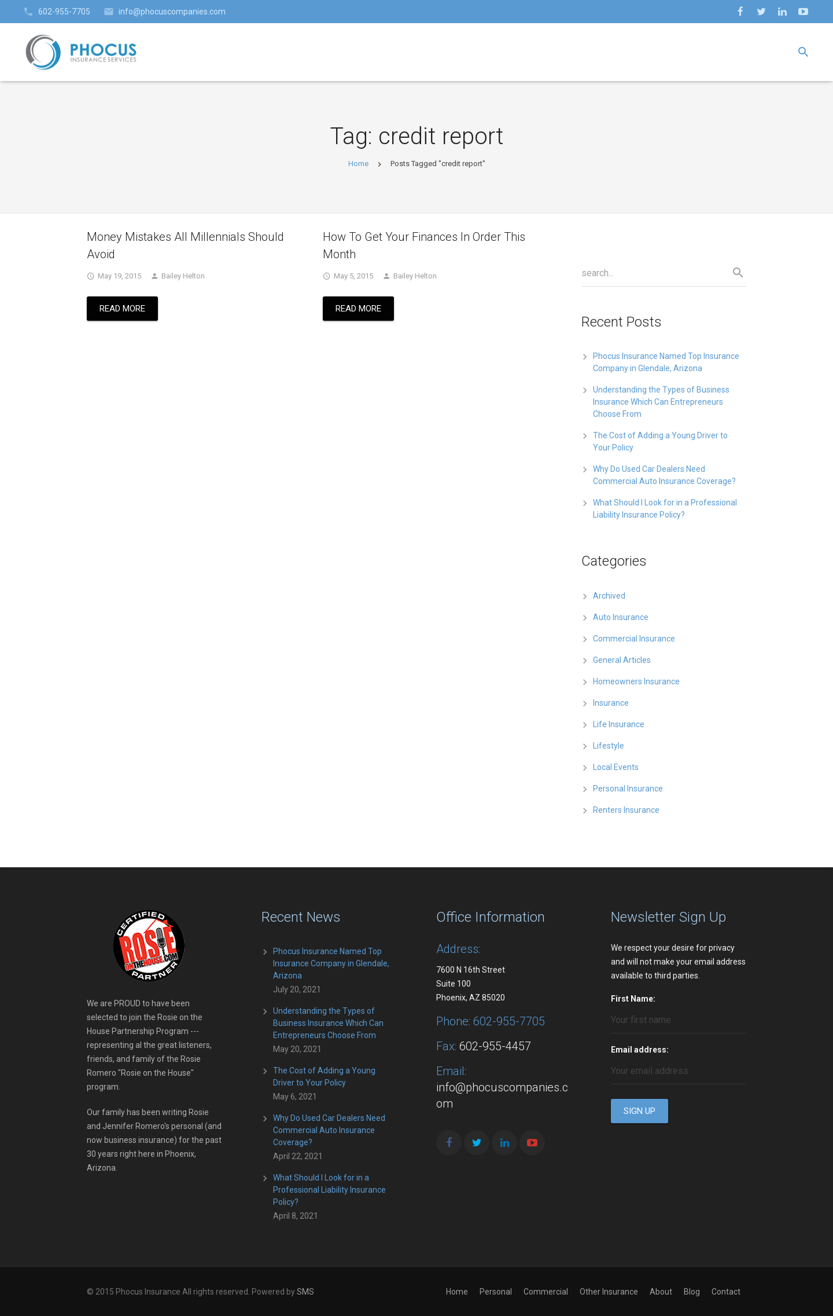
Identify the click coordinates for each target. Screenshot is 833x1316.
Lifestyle (608, 745)
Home (358, 163)
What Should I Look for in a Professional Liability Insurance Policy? (329, 1190)
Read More (122, 308)
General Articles (622, 660)
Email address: (640, 1049)
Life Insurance (618, 724)
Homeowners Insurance (636, 681)
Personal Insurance (628, 788)
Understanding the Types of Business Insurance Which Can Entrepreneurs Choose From (661, 402)
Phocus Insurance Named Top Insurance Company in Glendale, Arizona (331, 963)
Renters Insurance (626, 810)
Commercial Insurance (634, 638)
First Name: (633, 998)
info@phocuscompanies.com (172, 11)
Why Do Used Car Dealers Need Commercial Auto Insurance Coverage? (329, 1130)
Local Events (616, 767)
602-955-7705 (64, 11)
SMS (305, 1291)
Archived (609, 595)
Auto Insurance (620, 617)
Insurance (611, 703)
